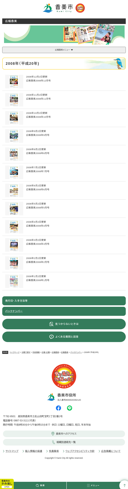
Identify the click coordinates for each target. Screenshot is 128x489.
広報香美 (55, 352)
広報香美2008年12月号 (38, 80)
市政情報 (36, 352)
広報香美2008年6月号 (37, 189)
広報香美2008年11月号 (38, 98)
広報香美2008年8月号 (37, 153)
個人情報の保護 (33, 451)
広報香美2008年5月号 (37, 207)
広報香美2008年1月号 (37, 280)
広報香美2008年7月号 (37, 171)
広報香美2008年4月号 (37, 225)
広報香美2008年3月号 (37, 244)
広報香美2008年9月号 (37, 135)
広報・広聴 (46, 352)
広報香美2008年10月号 (38, 117)
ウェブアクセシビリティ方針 (80, 451)
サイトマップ (12, 451)
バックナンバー (76, 352)
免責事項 (54, 451)
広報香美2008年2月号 (37, 262)
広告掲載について (111, 451)
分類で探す (26, 352)
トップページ (15, 352)
